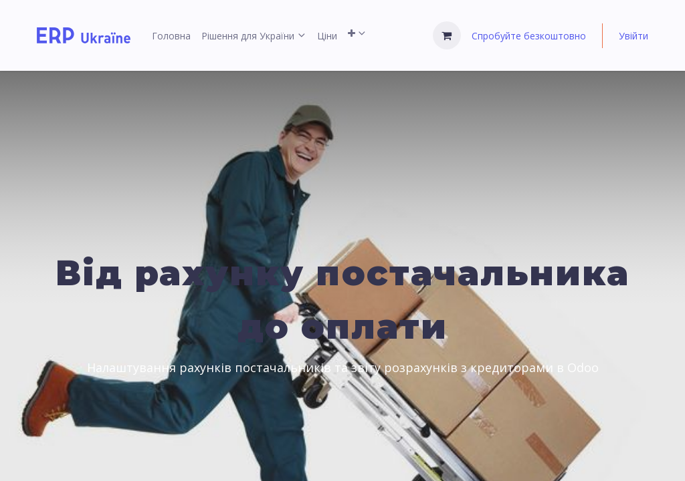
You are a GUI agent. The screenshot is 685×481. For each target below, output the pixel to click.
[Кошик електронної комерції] (447, 35)
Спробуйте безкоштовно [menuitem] (529, 35)
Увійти (633, 35)
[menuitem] (171, 35)
